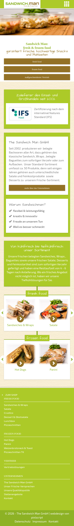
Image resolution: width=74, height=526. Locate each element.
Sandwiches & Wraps (20, 325)
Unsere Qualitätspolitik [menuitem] (17, 490)
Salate (53, 325)
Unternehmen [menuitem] (13, 476)
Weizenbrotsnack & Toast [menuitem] (18, 448)
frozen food (37, 71)
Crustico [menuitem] (8, 412)
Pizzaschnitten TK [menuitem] (14, 452)
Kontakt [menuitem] (8, 498)
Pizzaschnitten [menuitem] (12, 424)
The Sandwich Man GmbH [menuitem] (18, 482)
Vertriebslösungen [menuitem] (14, 467)
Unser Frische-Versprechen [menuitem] (19, 486)
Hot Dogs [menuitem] (9, 439)
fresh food (37, 61)
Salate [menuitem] (7, 408)
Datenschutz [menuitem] (23, 521)
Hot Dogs (20, 369)
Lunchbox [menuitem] (9, 420)
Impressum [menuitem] (40, 521)
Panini (53, 369)
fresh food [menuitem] (11, 398)
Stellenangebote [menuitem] (13, 494)
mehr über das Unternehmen (37, 188)
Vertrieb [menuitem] (10, 460)
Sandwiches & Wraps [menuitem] (16, 404)
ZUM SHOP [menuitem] (12, 394)
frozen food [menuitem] (12, 433)
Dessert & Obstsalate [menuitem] (16, 417)
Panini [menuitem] (7, 443)
